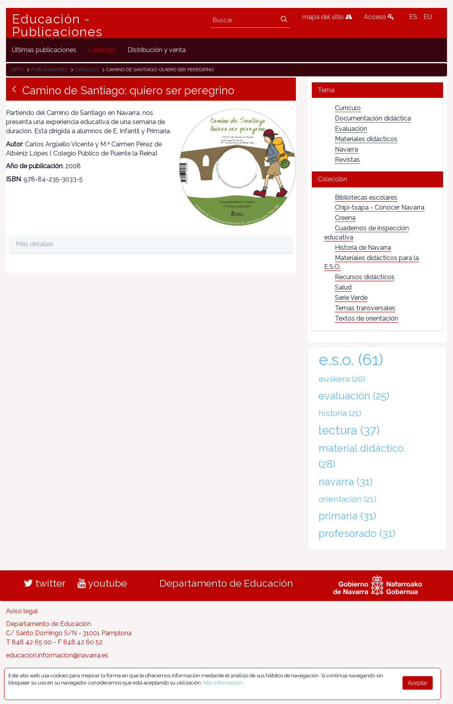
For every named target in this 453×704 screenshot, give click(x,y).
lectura (349, 430)
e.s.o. (351, 359)
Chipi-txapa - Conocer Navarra (379, 207)
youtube (102, 583)
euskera (342, 379)
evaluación (354, 396)
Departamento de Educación (226, 583)
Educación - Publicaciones (57, 25)
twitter (45, 583)
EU (428, 17)
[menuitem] (44, 50)
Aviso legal (22, 611)
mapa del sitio (327, 17)
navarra (346, 482)
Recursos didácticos (365, 277)
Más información (223, 683)
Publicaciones (49, 69)
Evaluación (351, 128)
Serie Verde (351, 297)
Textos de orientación (366, 318)
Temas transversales (365, 308)
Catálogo (87, 69)
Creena (345, 218)
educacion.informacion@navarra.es (57, 655)
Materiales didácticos (366, 139)
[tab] (377, 90)
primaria (347, 516)
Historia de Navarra (363, 247)
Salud (343, 287)
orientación (347, 499)
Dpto (18, 69)
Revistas (347, 159)
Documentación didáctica (373, 118)
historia (340, 413)
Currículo (348, 108)
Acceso (379, 17)
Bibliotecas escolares (366, 197)
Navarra (346, 149)
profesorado (357, 533)
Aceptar (418, 683)
